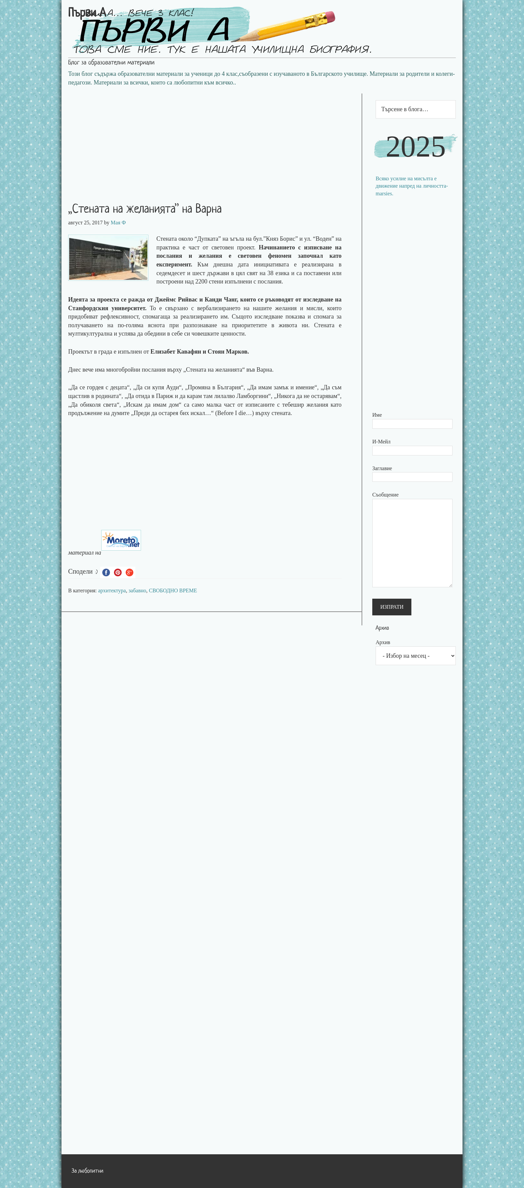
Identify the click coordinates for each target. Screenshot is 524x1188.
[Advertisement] (211, 140)
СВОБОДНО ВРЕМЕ (173, 590)
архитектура (112, 590)
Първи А (87, 13)
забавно (137, 590)
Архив (383, 642)
